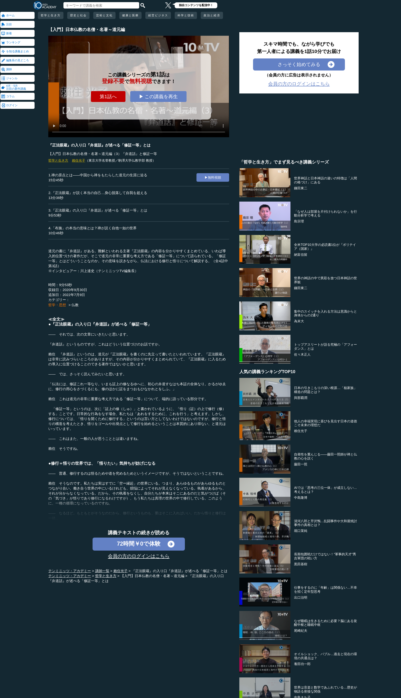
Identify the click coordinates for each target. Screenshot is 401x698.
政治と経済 (212, 15)
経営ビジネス (158, 15)
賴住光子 (78, 160)
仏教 (75, 305)
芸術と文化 (104, 15)
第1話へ (108, 96)
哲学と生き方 (51, 15)
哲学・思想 (57, 305)
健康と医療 (130, 15)
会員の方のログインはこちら (138, 556)
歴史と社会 (78, 15)
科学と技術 (186, 15)
